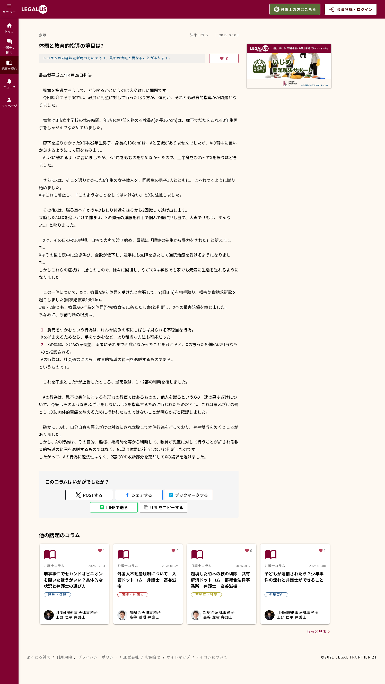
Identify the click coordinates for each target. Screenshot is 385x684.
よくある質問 (38, 657)
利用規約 (64, 657)
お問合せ (153, 657)
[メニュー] (9, 9)
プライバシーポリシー (98, 657)
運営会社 (131, 657)
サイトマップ (178, 657)
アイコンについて (211, 657)
